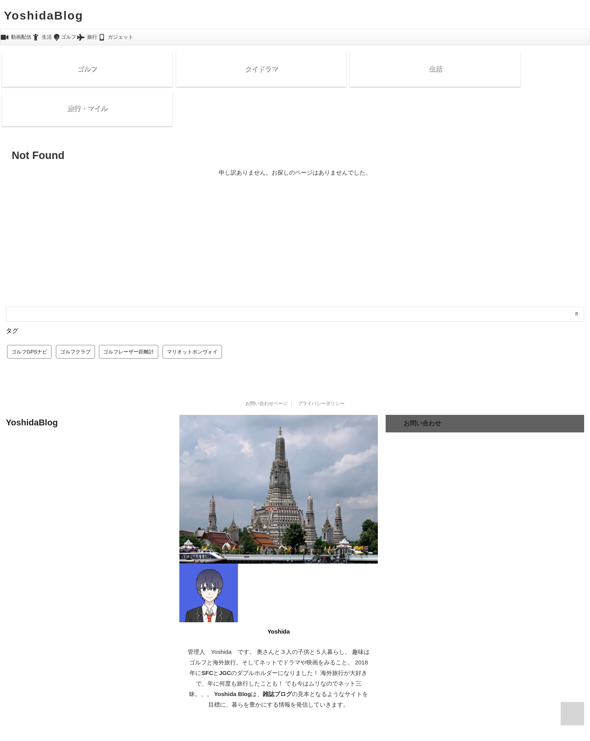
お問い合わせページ (266, 367)
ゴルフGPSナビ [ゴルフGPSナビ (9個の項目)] (29, 316)
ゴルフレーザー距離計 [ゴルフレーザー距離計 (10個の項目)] (128, 316)
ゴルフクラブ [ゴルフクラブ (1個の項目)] (75, 316)
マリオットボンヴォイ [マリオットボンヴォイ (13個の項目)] (192, 316)
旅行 (87, 37)
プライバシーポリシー (321, 367)
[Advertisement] (295, 212)
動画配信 (15, 37)
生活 (42, 37)
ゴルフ (64, 37)
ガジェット (116, 37)
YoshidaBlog (43, 15)
